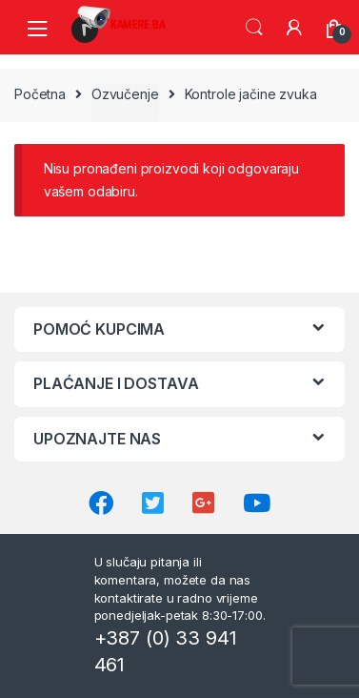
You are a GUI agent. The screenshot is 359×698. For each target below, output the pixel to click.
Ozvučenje (125, 94)
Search (254, 27)
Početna (40, 94)
